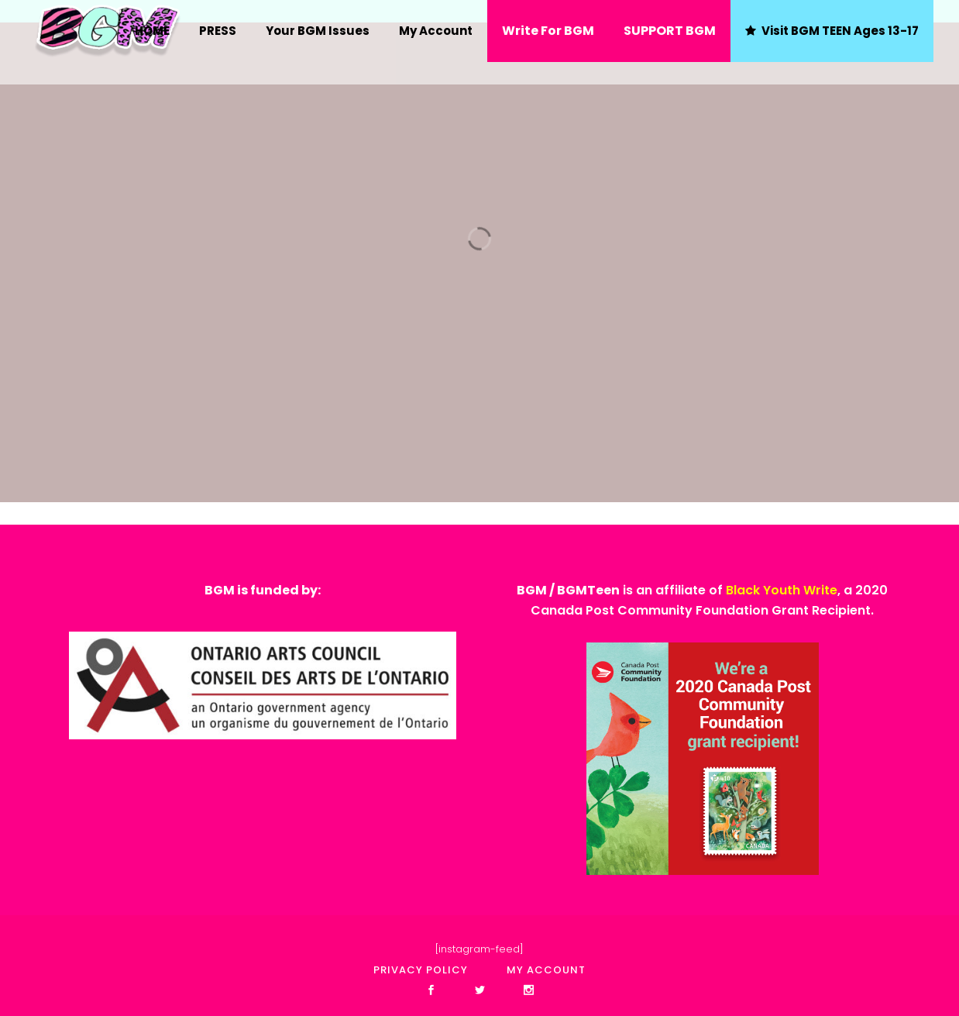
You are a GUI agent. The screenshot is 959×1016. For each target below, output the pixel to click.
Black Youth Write (781, 590)
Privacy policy (420, 970)
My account (546, 970)
